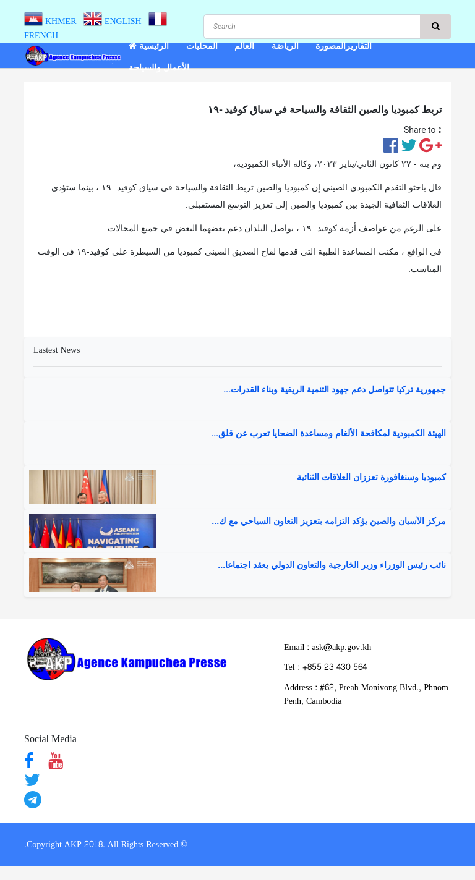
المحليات (202, 46)
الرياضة (285, 46)
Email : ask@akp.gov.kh (327, 647)
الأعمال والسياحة (159, 67)
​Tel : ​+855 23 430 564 (325, 667)
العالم (244, 46)
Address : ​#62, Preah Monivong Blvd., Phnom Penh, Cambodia (366, 694)
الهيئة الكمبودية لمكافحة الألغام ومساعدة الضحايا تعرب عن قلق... (328, 433)
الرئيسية (149, 46)
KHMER (53, 21)
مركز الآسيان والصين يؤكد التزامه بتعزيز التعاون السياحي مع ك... (329, 521)
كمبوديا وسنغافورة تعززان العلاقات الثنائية (371, 477)
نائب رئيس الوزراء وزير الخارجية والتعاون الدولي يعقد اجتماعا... (332, 565)
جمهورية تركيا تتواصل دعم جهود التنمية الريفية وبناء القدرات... (334, 390)
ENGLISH (115, 21)
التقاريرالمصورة (343, 46)
